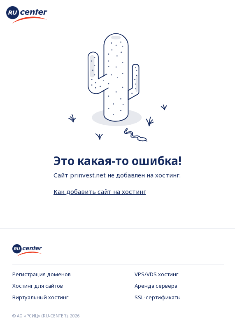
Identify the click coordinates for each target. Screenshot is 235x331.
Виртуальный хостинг (40, 297)
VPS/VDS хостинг (156, 274)
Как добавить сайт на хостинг (100, 191)
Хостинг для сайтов (37, 285)
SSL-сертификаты (158, 297)
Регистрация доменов (41, 274)
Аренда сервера (156, 285)
